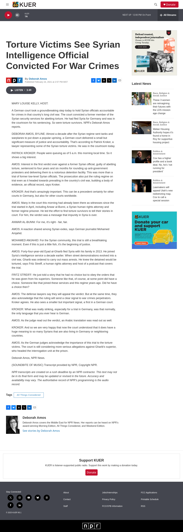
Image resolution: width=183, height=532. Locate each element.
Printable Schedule (150, 499)
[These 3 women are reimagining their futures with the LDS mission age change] (141, 98)
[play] (8, 15)
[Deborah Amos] (13, 425)
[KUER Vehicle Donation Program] (154, 230)
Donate (170, 4)
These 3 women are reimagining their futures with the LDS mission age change (161, 107)
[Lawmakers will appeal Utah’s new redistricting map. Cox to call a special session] (141, 185)
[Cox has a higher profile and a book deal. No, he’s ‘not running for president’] (141, 156)
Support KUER (91, 460)
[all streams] (168, 15)
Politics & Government (159, 152)
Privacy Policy (108, 499)
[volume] (17, 15)
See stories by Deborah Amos (41, 430)
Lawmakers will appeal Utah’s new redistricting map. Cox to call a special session (163, 194)
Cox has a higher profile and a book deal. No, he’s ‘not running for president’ (162, 165)
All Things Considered (29, 395)
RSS (143, 506)
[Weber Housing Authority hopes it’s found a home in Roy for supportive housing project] (141, 127)
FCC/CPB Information (112, 506)
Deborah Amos (38, 78)
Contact (67, 499)
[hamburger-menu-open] (7, 5)
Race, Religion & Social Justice (161, 94)
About (66, 492)
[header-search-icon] (156, 4)
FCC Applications (149, 492)
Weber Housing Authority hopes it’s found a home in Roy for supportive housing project (163, 136)
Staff (65, 506)
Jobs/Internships (109, 492)
